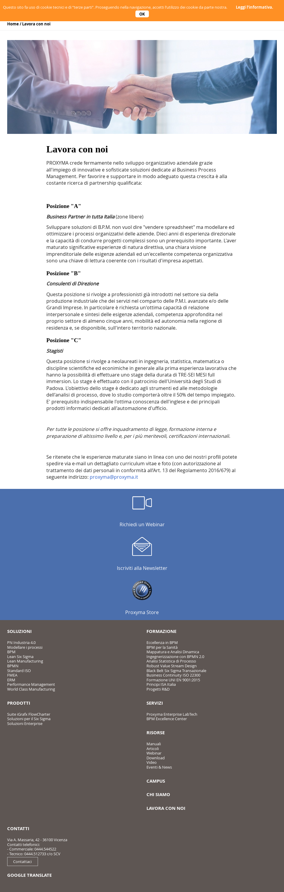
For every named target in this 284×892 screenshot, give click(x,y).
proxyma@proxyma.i (113, 477)
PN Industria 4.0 (21, 642)
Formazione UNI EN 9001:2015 (173, 680)
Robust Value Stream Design (171, 665)
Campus (155, 781)
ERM (11, 680)
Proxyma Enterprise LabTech (171, 714)
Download (155, 758)
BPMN (13, 665)
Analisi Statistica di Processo (171, 661)
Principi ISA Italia (161, 684)
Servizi (154, 703)
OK (142, 13)
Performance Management (31, 684)
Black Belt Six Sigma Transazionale (176, 670)
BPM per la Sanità (162, 647)
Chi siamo (158, 794)
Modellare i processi (24, 647)
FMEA (12, 675)
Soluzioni (19, 631)
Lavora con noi (36, 24)
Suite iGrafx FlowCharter (28, 714)
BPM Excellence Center (166, 718)
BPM (11, 651)
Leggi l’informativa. (254, 7)
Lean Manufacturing (25, 661)
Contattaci (22, 861)
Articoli (152, 748)
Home (13, 24)
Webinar (153, 753)
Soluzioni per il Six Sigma (29, 718)
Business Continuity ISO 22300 (173, 675)
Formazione (161, 631)
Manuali (153, 743)
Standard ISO (19, 670)
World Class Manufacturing (31, 689)
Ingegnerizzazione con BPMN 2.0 (175, 656)
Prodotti (18, 703)
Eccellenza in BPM (162, 642)
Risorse (155, 732)
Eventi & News (159, 767)
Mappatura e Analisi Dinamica (172, 651)
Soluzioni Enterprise (24, 723)
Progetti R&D (158, 689)
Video (151, 762)
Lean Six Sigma (20, 656)
